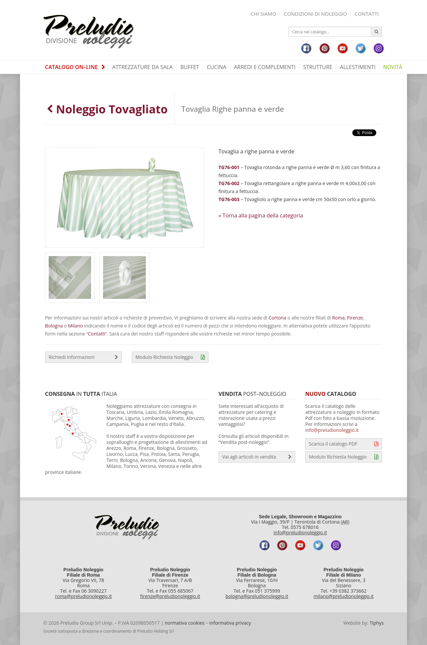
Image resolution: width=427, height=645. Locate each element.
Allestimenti (357, 67)
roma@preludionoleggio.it (83, 596)
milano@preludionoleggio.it (344, 596)
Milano (75, 325)
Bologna (54, 325)
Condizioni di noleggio (315, 13)
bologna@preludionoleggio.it (257, 596)
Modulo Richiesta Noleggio (170, 357)
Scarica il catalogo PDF (343, 444)
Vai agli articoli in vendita (257, 457)
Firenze (355, 317)
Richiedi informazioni (83, 357)
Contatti (367, 13)
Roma (338, 317)
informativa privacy (230, 623)
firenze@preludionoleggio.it (170, 596)
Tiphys (377, 623)
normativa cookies (184, 623)
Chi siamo (263, 13)
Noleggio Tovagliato (107, 109)
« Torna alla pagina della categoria (261, 215)
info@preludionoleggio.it (332, 430)
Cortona (277, 317)
